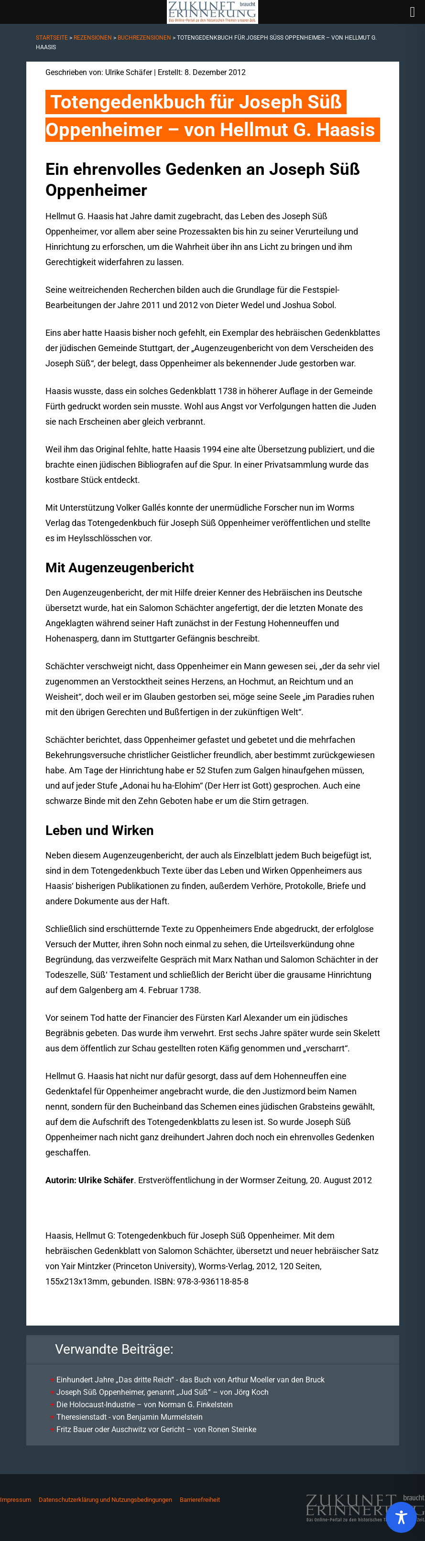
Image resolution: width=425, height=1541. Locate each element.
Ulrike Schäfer (128, 72)
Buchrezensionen (144, 37)
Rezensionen (93, 37)
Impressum (15, 1499)
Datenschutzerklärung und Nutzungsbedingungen (105, 1499)
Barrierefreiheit (200, 1499)
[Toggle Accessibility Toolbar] (401, 1517)
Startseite (52, 37)
